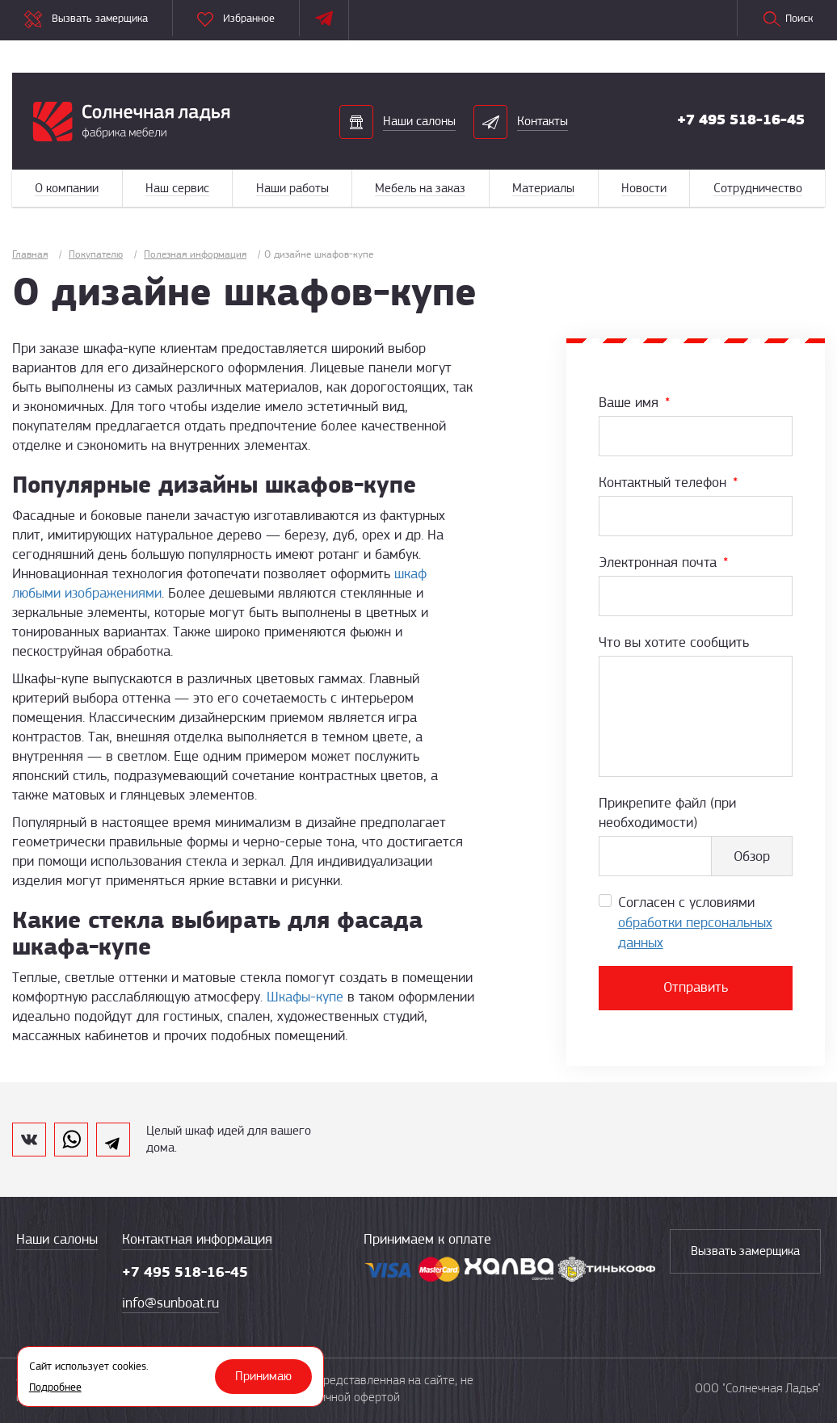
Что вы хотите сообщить (674, 642)
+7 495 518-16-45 (741, 119)
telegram (113, 1139)
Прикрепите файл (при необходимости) (667, 812)
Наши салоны (57, 1239)
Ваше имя (634, 402)
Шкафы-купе (305, 997)
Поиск (787, 19)
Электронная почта (663, 562)
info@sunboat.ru (170, 1303)
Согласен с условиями (695, 922)
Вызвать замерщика (745, 1251)
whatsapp (71, 1139)
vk (29, 1139)
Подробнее (55, 1386)
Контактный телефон (668, 482)
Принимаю (263, 1376)
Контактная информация (197, 1239)
